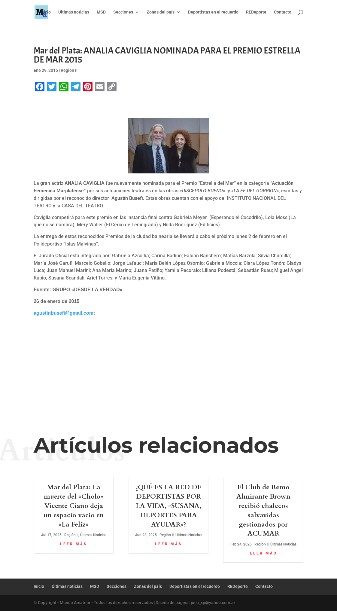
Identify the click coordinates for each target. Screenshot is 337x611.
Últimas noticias (73, 12)
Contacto (282, 12)
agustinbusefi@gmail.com (63, 313)
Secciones (123, 12)
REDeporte (256, 12)
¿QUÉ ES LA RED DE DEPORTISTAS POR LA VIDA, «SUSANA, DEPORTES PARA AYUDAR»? (168, 506)
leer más (73, 544)
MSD (101, 12)
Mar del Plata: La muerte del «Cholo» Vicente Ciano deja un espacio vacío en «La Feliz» (74, 506)
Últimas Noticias (93, 535)
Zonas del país (161, 12)
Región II (69, 70)
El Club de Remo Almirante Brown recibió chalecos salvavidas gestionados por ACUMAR (263, 510)
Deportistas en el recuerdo (213, 12)
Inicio (45, 12)
